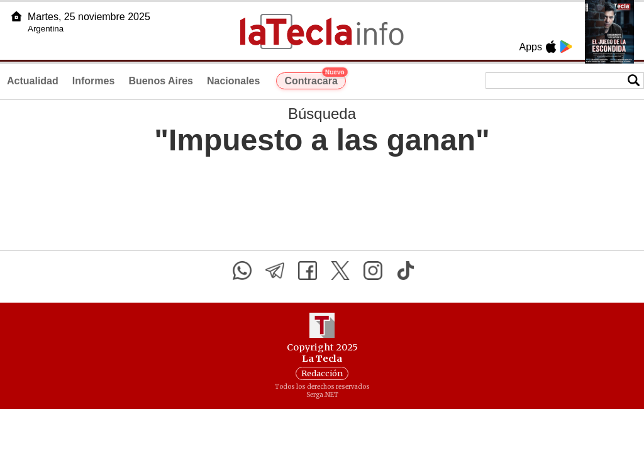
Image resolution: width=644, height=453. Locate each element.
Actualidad (32, 81)
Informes (93, 81)
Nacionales (233, 81)
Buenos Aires (160, 81)
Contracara (314, 79)
